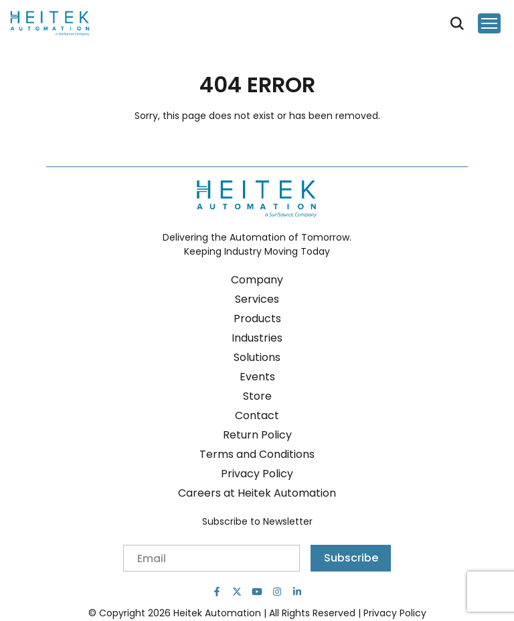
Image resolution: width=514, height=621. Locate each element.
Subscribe (351, 558)
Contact (257, 415)
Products (257, 318)
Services (257, 299)
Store (257, 396)
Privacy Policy (257, 473)
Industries (257, 338)
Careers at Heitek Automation (257, 493)
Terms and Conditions (257, 454)
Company (257, 279)
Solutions (257, 357)
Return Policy (257, 435)
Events (257, 376)
